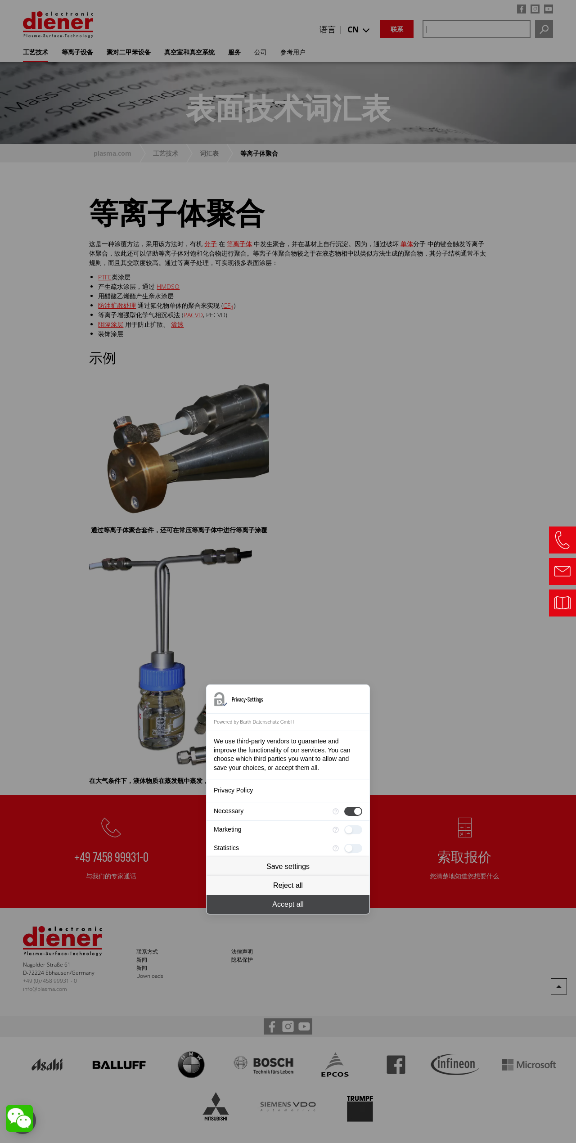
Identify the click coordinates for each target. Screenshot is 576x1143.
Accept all (287, 904)
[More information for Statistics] (335, 848)
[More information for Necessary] (335, 811)
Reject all (288, 885)
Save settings (288, 866)
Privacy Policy (233, 790)
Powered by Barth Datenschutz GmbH (254, 721)
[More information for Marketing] (335, 829)
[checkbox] (353, 811)
